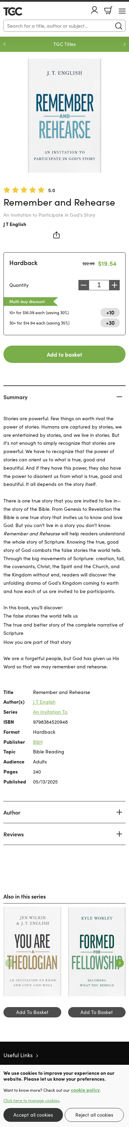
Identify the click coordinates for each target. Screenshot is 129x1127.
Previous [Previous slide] (4, 44)
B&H (38, 742)
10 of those (23, 11)
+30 (110, 322)
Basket (108, 10)
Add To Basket (32, 1012)
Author (11, 812)
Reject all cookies (94, 1114)
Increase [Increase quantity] (114, 285)
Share (56, 235)
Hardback (23, 262)
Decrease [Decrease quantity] (83, 285)
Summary (15, 397)
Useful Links (18, 1055)
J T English (14, 223)
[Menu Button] (122, 11)
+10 (110, 312)
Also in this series (24, 896)
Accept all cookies (33, 1114)
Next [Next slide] (124, 44)
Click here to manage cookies (31, 1100)
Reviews (13, 834)
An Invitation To (50, 711)
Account (94, 9)
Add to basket (64, 354)
